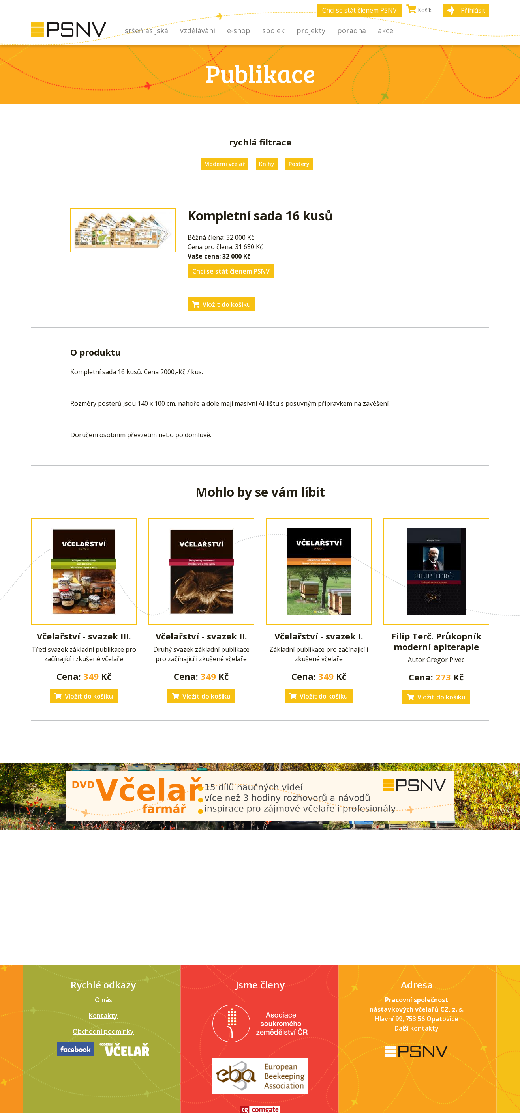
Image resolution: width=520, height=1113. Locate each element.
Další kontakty (416, 1028)
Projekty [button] (311, 30)
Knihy (266, 164)
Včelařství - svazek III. (84, 636)
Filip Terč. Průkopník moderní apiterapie (436, 641)
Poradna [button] (351, 30)
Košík (419, 9)
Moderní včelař (224, 164)
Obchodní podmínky (103, 1031)
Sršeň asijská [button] (146, 30)
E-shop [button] (238, 30)
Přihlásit (473, 10)
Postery (299, 164)
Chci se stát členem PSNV (359, 10)
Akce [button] (385, 30)
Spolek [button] (273, 30)
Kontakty (103, 1015)
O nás (103, 1000)
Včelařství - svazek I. (318, 636)
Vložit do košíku (221, 304)
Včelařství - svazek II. (201, 636)
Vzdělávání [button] (197, 30)
